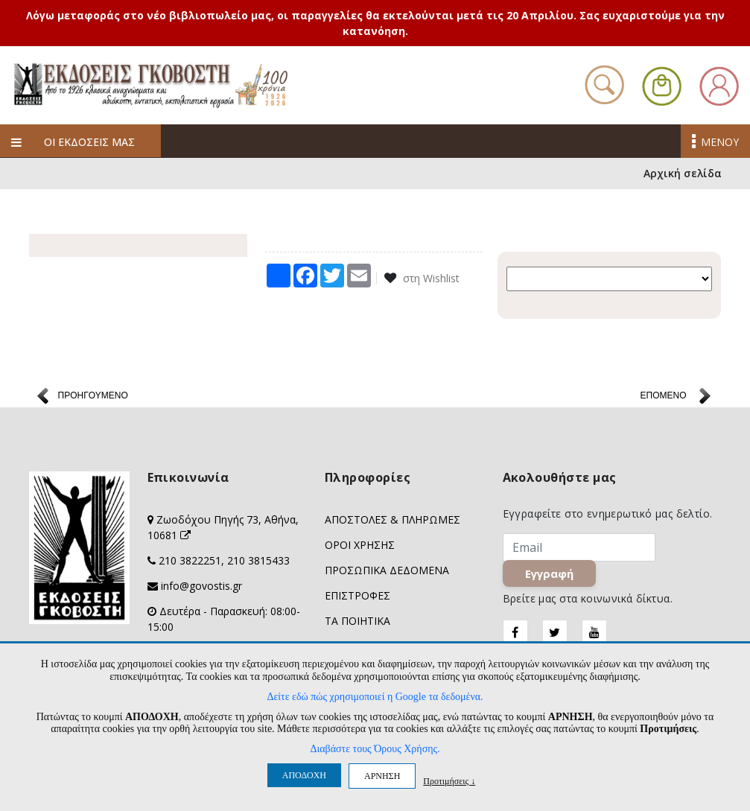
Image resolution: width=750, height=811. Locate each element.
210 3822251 (190, 563)
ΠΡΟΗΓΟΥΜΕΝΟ (93, 397)
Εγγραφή (549, 575)
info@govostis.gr (201, 588)
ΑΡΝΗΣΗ (382, 776)
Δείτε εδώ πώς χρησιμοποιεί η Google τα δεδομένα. (375, 696)
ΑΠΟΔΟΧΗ (304, 775)
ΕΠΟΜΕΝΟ (663, 397)
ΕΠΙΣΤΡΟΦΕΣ (357, 598)
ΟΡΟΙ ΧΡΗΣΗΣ (360, 547)
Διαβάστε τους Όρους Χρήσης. (374, 748)
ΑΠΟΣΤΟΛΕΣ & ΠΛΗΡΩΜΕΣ (392, 522)
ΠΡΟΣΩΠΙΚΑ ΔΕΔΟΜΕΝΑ (387, 572)
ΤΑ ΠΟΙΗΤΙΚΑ (357, 623)
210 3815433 (258, 563)
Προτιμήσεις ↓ (449, 781)
